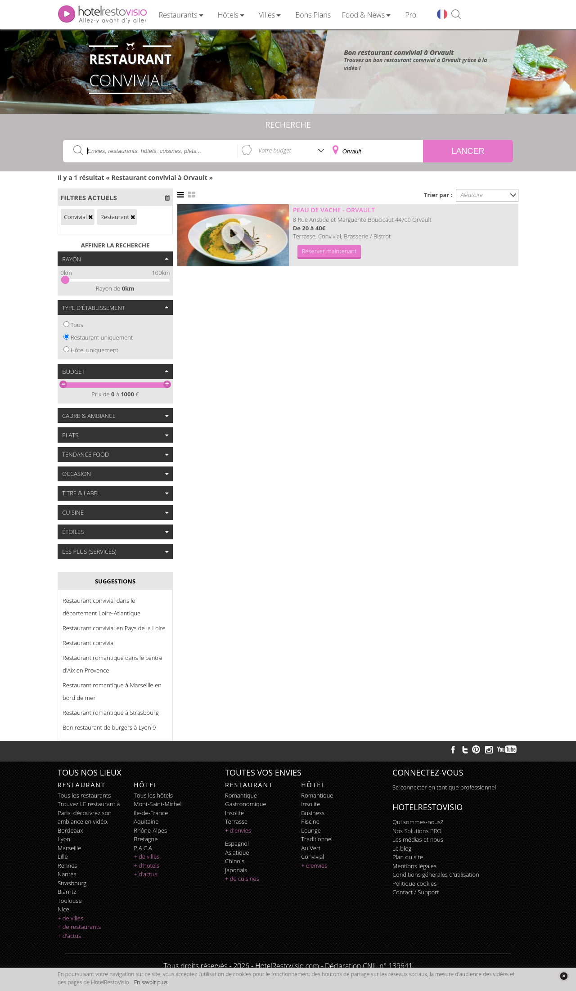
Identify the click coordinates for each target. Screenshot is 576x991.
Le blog (401, 848)
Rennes (67, 865)
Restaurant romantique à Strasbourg (111, 712)
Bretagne (146, 839)
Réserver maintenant (329, 251)
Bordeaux (70, 830)
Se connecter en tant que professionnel (444, 787)
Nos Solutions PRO (416, 831)
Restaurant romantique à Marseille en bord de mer (112, 691)
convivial (312, 856)
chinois (234, 861)
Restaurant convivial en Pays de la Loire (114, 628)
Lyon (64, 839)
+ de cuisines (242, 878)
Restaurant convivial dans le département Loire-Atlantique (101, 606)
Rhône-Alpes (150, 830)
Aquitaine (146, 821)
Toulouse (70, 901)
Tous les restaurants (84, 795)
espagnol (237, 843)
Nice (63, 909)
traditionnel (317, 839)
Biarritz (67, 892)
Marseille (69, 848)
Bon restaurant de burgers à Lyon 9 (109, 727)
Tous (77, 325)
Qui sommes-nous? (417, 822)
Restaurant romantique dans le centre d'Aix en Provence (112, 664)
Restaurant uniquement (102, 337)
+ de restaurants (79, 927)
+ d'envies (238, 830)
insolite (234, 813)
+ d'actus (69, 936)
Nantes (67, 874)
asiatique (237, 852)
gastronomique (245, 804)
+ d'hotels (146, 865)
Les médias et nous (417, 839)
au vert (310, 848)
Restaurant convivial (89, 643)
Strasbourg (72, 883)
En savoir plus (150, 982)
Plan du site (407, 857)
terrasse (236, 821)
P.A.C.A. (143, 848)
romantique (241, 795)
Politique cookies (414, 883)
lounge (311, 830)
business (312, 813)
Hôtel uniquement (94, 350)
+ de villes (70, 918)
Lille (63, 856)
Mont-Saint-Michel (157, 804)
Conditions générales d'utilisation (435, 874)
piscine (310, 821)
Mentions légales (414, 866)
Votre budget (274, 150)
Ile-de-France (151, 813)
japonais (236, 870)
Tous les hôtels (153, 795)
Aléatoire (472, 195)
